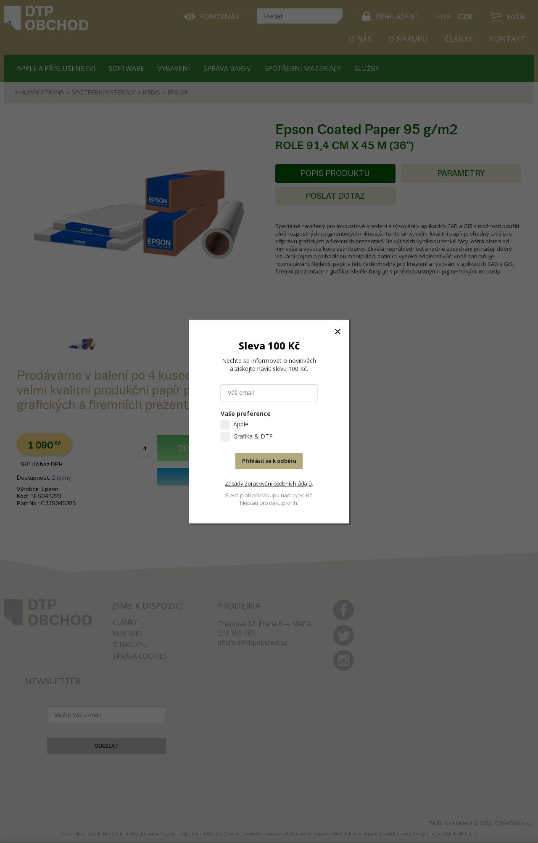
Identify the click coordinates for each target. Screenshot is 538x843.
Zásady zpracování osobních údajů (268, 484)
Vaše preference (246, 414)
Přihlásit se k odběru (269, 461)
